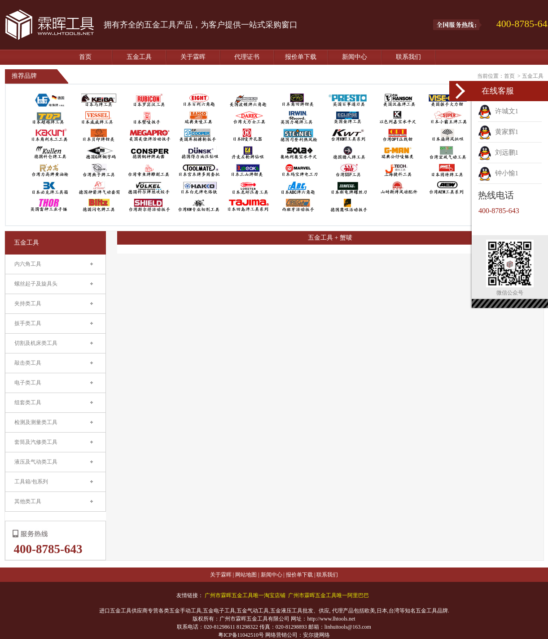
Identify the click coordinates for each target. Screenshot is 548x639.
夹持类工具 (27, 303)
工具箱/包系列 (31, 481)
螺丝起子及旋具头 (35, 284)
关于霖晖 (193, 57)
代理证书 (246, 57)
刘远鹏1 (498, 152)
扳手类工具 (27, 323)
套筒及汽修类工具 (35, 442)
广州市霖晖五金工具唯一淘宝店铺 (245, 595)
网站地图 (246, 575)
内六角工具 (27, 264)
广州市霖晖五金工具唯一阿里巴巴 (328, 595)
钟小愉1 (498, 173)
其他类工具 (27, 501)
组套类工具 (27, 402)
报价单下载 (300, 57)
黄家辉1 (498, 131)
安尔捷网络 (316, 635)
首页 (85, 57)
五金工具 (139, 57)
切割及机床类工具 (35, 343)
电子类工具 (27, 383)
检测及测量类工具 (35, 422)
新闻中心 (354, 57)
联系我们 (408, 57)
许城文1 (498, 111)
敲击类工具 (27, 363)
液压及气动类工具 (35, 462)
